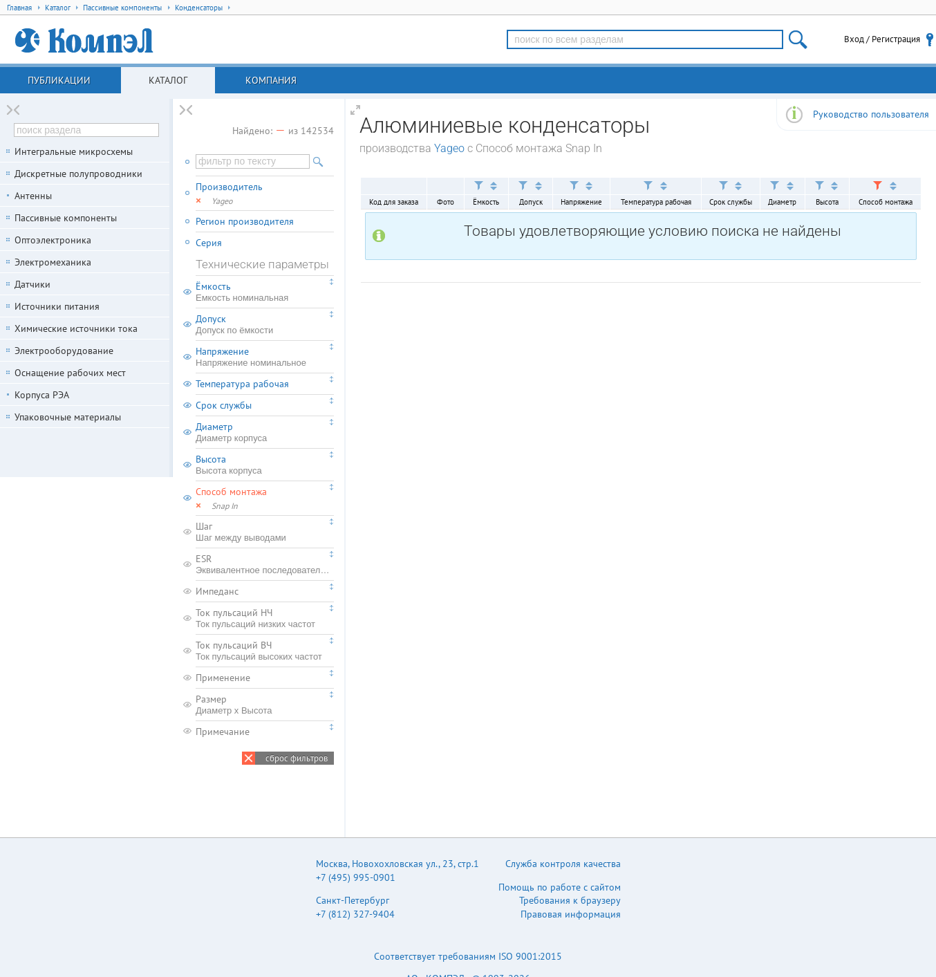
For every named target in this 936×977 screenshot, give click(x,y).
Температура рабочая (242, 384)
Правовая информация (571, 914)
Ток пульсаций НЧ (265, 618)
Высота (265, 464)
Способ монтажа (231, 491)
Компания (271, 80)
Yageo (449, 148)
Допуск (265, 324)
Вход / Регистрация (882, 39)
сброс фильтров (296, 758)
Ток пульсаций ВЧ (265, 650)
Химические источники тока (76, 328)
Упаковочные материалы (68, 417)
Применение (223, 677)
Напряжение (265, 357)
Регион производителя (245, 221)
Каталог (168, 80)
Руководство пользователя (871, 114)
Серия (209, 242)
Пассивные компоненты (66, 218)
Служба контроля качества (563, 863)
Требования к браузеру (570, 900)
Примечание (223, 731)
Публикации (59, 80)
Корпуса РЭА (42, 395)
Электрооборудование (64, 350)
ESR (265, 564)
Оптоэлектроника (53, 240)
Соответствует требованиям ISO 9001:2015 (468, 956)
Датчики (32, 284)
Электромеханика (53, 262)
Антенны (33, 195)
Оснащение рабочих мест (70, 372)
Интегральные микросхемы (74, 151)
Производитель (229, 186)
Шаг (265, 531)
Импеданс (217, 591)
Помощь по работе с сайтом (559, 887)
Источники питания (57, 306)
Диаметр (265, 432)
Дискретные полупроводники (78, 173)
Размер (265, 704)
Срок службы (224, 405)
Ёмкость (265, 292)
